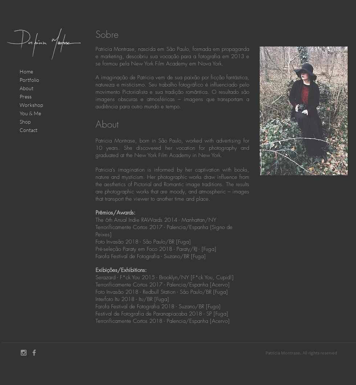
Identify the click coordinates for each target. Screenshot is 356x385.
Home (26, 71)
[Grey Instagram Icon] (24, 353)
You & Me (30, 113)
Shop (25, 122)
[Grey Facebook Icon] (34, 353)
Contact (28, 130)
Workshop (31, 105)
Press (26, 96)
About (26, 88)
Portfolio (29, 80)
